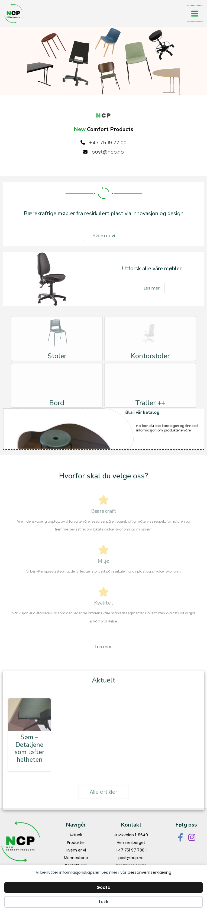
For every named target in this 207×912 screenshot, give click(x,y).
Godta (103, 887)
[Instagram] (192, 837)
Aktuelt (76, 835)
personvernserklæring (149, 872)
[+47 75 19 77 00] (103, 143)
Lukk (103, 902)
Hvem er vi (76, 850)
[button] (103, 236)
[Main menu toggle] (195, 14)
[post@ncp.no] (103, 152)
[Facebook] (180, 837)
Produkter (76, 842)
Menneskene (76, 857)
